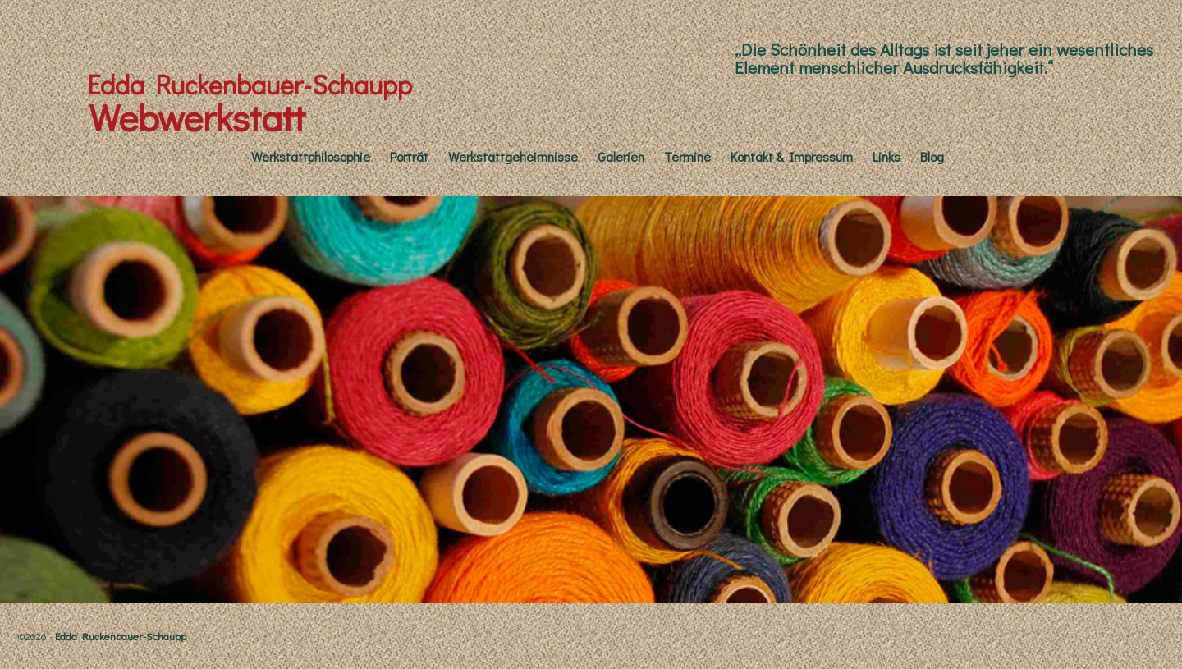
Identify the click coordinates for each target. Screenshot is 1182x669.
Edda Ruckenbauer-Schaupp (249, 84)
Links (886, 156)
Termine (687, 156)
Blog (932, 156)
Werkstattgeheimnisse (513, 156)
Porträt (409, 156)
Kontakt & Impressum (792, 156)
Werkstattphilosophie (310, 156)
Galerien (621, 156)
